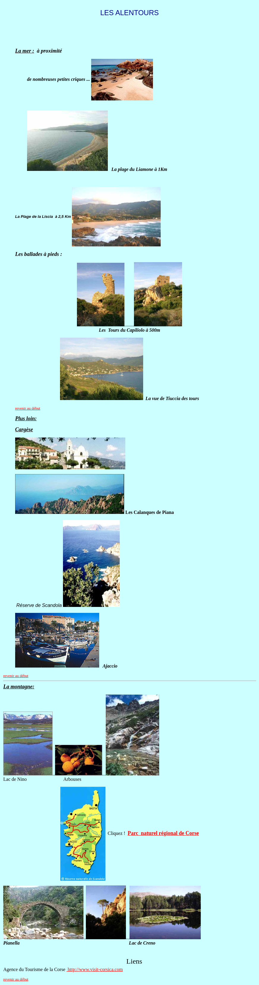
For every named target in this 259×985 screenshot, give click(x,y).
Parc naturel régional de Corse (163, 833)
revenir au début (27, 408)
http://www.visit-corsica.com (95, 969)
